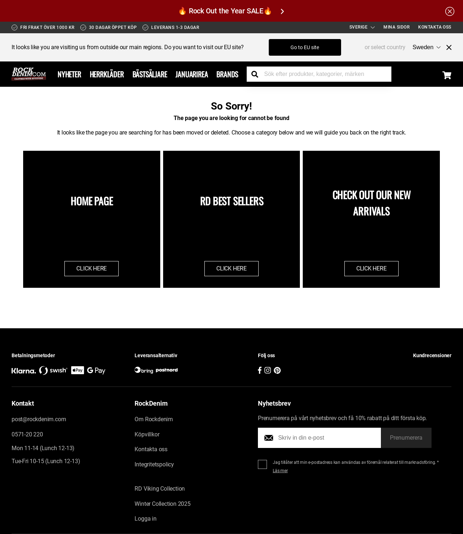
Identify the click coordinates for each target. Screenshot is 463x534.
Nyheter (69, 74)
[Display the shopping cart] (446, 75)
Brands (227, 74)
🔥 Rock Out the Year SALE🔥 (231, 11)
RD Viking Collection (160, 488)
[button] (397, 367)
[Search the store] (257, 74)
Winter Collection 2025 (162, 503)
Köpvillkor (147, 434)
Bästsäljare (149, 74)
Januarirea (191, 74)
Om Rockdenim (154, 419)
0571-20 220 (27, 434)
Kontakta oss (434, 27)
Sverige (362, 27)
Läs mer (280, 470)
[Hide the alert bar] (449, 11)
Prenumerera (406, 437)
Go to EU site (304, 47)
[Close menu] (446, 47)
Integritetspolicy (154, 464)
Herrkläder (107, 74)
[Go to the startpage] (29, 74)
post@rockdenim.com (39, 419)
